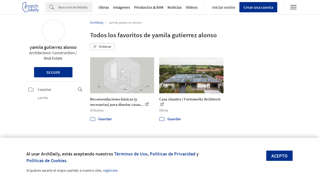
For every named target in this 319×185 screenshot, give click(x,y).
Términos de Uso (130, 154)
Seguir (53, 72)
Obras (104, 7)
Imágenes (121, 7)
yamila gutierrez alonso (53, 47)
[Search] (75, 7)
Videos (192, 7)
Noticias (174, 7)
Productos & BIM (148, 7)
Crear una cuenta (258, 7)
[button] (102, 46)
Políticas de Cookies (46, 160)
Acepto (279, 156)
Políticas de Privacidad (172, 154)
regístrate (110, 170)
